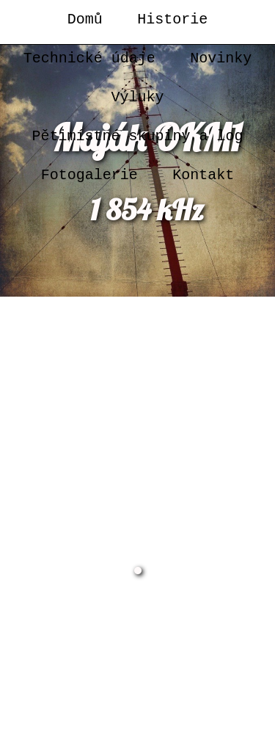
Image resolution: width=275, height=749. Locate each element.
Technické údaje (89, 58)
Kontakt (203, 175)
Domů (85, 19)
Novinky (221, 58)
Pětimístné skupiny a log (137, 136)
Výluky (137, 97)
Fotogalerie (89, 175)
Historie (172, 19)
